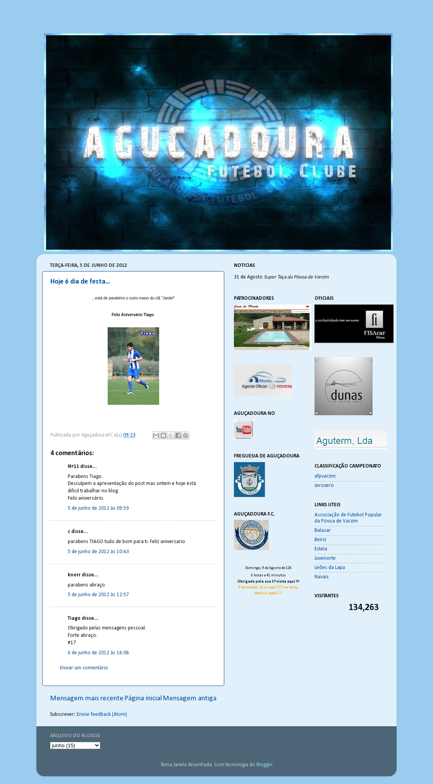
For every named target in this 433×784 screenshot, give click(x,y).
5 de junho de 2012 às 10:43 (98, 551)
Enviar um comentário (84, 668)
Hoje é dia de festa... (80, 281)
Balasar (322, 530)
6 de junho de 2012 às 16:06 (98, 652)
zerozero (324, 485)
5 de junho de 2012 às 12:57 (98, 594)
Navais (321, 576)
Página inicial (143, 698)
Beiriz (320, 539)
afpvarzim (325, 476)
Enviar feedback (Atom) (102, 714)
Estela (320, 549)
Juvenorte (325, 558)
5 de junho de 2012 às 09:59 (98, 508)
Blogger (264, 764)
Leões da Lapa (329, 567)
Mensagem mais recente (87, 698)
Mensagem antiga (189, 698)
